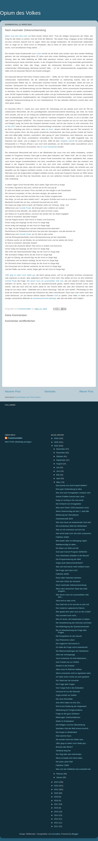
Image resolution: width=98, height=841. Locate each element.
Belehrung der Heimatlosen (67, 515)
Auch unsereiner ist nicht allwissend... (71, 658)
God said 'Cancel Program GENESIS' (71, 552)
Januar (59, 777)
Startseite (49, 391)
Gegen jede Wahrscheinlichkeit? (69, 563)
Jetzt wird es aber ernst (65, 601)
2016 (56, 808)
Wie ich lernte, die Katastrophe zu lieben (73, 619)
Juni (58, 471)
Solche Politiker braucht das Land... (71, 496)
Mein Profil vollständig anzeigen (18, 442)
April (58, 478)
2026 (56, 438)
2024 (56, 446)
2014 (56, 815)
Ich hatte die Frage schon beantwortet (72, 647)
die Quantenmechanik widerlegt (43, 298)
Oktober (60, 456)
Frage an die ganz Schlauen (68, 714)
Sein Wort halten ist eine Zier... (69, 703)
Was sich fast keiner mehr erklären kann (72, 567)
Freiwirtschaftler (15, 438)
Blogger (75, 834)
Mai (58, 475)
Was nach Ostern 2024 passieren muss (72, 508)
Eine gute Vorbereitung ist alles (69, 489)
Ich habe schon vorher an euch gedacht (72, 677)
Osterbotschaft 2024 (64, 519)
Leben (38, 53)
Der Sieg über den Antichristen (68, 754)
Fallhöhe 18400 (62, 537)
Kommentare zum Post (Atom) (28, 397)
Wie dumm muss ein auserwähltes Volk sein (45, 281)
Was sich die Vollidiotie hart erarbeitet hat (73, 769)
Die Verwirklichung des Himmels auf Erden (74, 623)
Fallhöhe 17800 (62, 765)
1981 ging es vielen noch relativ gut (20, 275)
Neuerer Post (12, 391)
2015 (56, 812)
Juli (58, 467)
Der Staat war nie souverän (67, 680)
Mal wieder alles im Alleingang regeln (71, 541)
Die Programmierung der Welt (68, 559)
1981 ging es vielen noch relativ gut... (71, 743)
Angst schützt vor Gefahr (66, 695)
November (61, 453)
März (58, 482)
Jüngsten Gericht (67, 141)
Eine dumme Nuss (63, 736)
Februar (59, 774)
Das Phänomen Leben (65, 640)
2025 (56, 442)
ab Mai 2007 (10, 126)
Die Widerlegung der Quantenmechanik (72, 627)
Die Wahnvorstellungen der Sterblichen (72, 651)
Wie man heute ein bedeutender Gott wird (73, 522)
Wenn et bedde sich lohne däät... (69, 758)
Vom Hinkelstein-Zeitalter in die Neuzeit (72, 556)
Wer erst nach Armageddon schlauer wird (73, 493)
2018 (56, 800)
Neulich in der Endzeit (65, 666)
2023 (56, 782)
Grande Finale (25, 208)
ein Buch (49, 129)
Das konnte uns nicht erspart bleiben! (71, 485)
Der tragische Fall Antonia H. (68, 643)
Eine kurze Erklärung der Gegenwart (71, 706)
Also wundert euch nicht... (67, 615)
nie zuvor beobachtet (48, 147)
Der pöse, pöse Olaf (64, 762)
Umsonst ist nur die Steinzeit (68, 691)
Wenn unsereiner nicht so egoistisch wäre (73, 673)
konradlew (56, 834)
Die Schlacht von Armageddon (68, 504)
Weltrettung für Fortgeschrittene (69, 710)
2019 (56, 797)
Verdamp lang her (63, 751)
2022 (56, 786)
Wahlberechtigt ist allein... (66, 544)
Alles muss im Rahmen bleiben (69, 669)
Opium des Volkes (20, 13)
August (59, 464)
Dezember (61, 449)
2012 (56, 823)
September (61, 460)
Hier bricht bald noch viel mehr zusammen (73, 533)
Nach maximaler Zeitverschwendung (71, 585)
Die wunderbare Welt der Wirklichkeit (71, 526)
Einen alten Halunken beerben (68, 578)
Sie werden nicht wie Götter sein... (70, 739)
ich (79, 295)
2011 (56, 826)
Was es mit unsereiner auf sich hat (70, 530)
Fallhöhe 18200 (62, 574)
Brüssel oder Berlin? (64, 747)
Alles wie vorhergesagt (65, 655)
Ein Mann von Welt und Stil (67, 548)
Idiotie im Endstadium (65, 721)
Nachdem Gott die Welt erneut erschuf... (73, 728)
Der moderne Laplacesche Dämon (70, 608)
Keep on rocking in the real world (69, 500)
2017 (56, 804)
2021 (56, 789)
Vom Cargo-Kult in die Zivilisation (70, 688)
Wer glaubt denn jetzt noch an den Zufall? (73, 612)
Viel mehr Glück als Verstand (68, 581)
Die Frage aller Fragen (65, 684)
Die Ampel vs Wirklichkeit (66, 732)
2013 (56, 819)
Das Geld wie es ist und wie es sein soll (72, 604)
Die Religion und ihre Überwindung (70, 725)
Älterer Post (86, 391)
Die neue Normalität (64, 699)
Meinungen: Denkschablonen (68, 717)
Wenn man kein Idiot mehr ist (18, 36)
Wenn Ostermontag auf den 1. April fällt (72, 511)
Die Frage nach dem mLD (67, 570)
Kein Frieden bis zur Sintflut (67, 662)
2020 (56, 793)
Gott (56, 295)
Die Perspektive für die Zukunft (69, 636)
